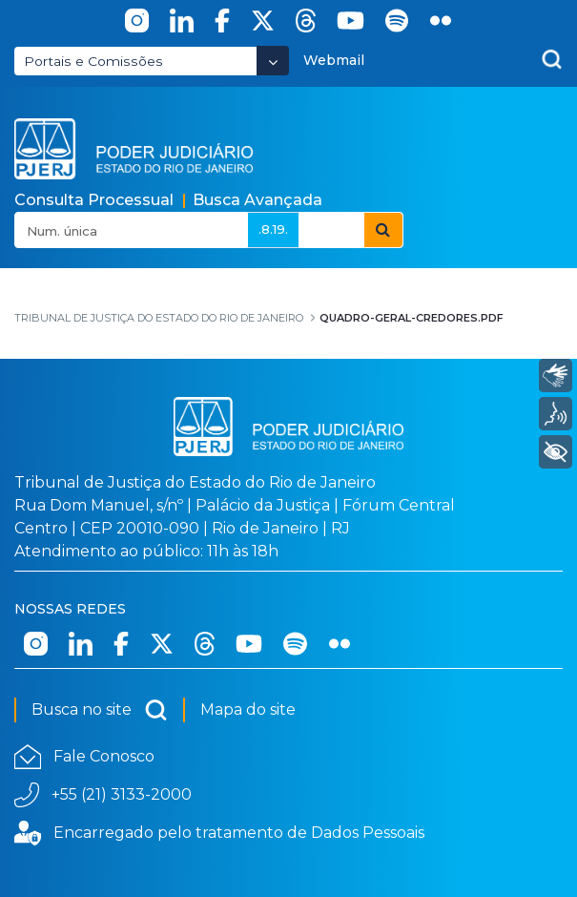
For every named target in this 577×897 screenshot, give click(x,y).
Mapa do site (248, 709)
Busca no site (99, 710)
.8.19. (273, 229)
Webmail (333, 60)
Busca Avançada (257, 200)
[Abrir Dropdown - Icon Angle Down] (273, 60)
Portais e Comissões (93, 61)
